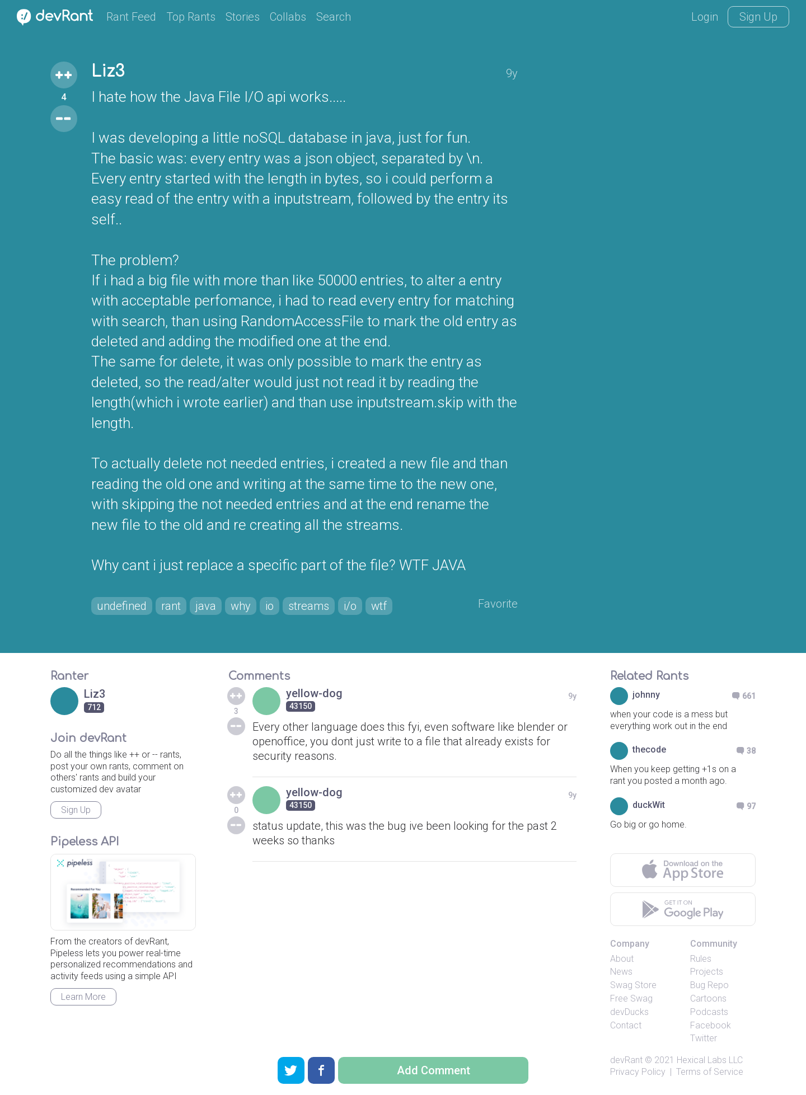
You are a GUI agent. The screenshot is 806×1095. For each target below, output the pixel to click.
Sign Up (758, 17)
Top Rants (190, 17)
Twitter (703, 1038)
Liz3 (107, 72)
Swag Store (633, 985)
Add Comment (433, 1070)
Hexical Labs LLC (710, 1060)
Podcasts (709, 1012)
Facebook (710, 1025)
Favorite (498, 603)
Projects (706, 971)
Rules (700, 958)
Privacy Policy (638, 1071)
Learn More (83, 996)
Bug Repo (709, 985)
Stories (243, 17)
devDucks (629, 1012)
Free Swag (631, 998)
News (621, 971)
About (622, 958)
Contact (625, 1025)
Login (704, 17)
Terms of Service (709, 1071)
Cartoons (708, 998)
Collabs (288, 17)
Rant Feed (131, 17)
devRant (626, 1060)
